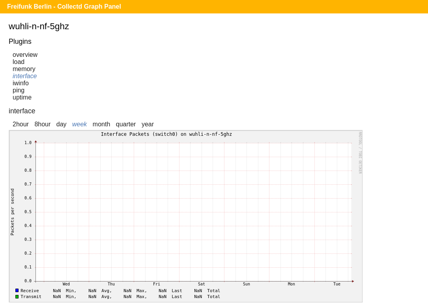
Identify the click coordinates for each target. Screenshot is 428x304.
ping (18, 90)
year (148, 124)
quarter (126, 124)
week (79, 124)
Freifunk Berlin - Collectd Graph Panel (64, 6)
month (101, 124)
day (61, 124)
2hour (21, 124)
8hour (42, 124)
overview (25, 54)
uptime (22, 97)
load (18, 61)
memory (24, 69)
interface (25, 76)
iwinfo (21, 83)
